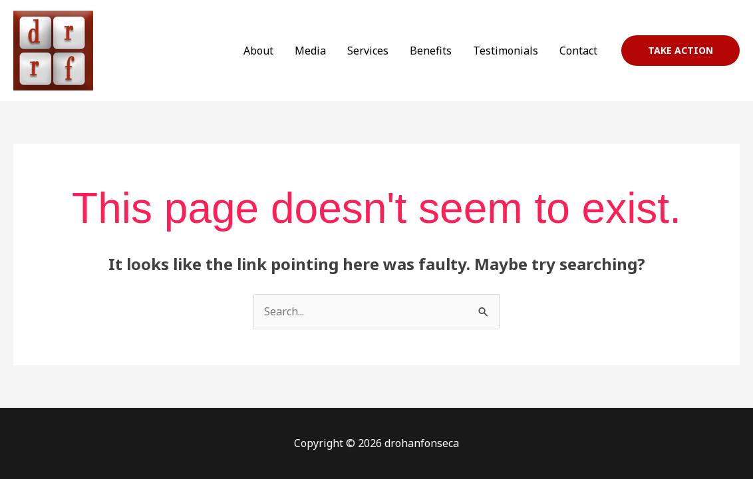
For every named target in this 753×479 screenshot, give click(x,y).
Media (310, 50)
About (258, 50)
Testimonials (505, 50)
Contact (578, 50)
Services (367, 50)
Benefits (431, 50)
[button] (680, 50)
